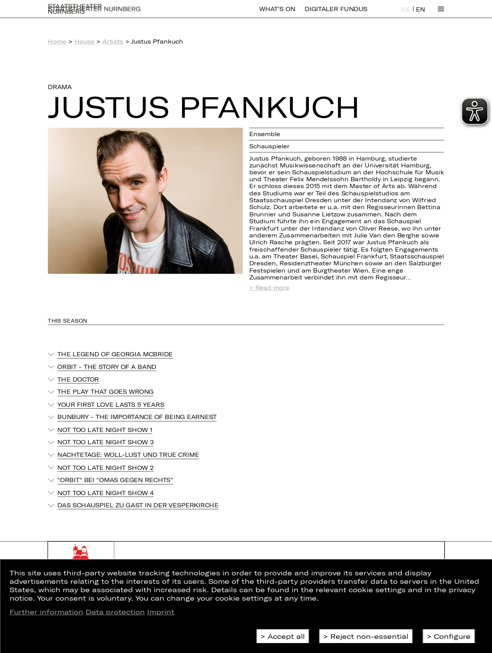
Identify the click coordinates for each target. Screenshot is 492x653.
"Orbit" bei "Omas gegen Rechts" (115, 479)
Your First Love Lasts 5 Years (110, 404)
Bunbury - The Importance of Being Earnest (136, 417)
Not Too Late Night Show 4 (105, 492)
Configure (452, 636)
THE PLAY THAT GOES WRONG (105, 391)
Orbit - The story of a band (106, 366)
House (85, 41)
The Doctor (78, 379)
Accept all (286, 636)
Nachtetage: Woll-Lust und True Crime (128, 454)
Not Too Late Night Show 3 (105, 442)
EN (420, 15)
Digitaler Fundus (336, 14)
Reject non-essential (369, 636)
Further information (46, 612)
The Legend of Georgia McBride (115, 354)
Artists (112, 41)
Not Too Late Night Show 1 (104, 429)
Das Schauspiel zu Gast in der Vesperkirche (137, 505)
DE (405, 15)
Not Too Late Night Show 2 (105, 467)
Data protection (115, 612)
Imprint (160, 612)
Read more (272, 287)
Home (57, 41)
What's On (277, 14)
